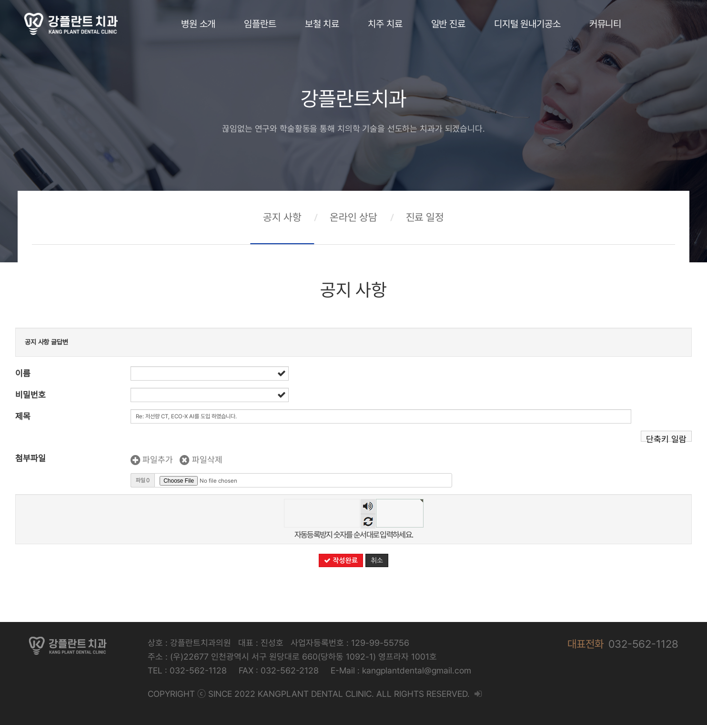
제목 (22, 416)
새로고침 (368, 521)
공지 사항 (282, 217)
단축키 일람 (666, 438)
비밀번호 (30, 395)
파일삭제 (201, 460)
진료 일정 (425, 217)
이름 (22, 373)
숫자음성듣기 (368, 506)
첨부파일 (30, 458)
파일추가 (152, 460)
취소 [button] (377, 560)
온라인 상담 (353, 217)
